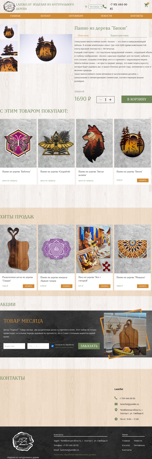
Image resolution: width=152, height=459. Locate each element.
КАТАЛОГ (46, 16)
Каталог (126, 445)
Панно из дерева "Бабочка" (16, 171)
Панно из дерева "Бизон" (130, 171)
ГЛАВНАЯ (15, 16)
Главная (126, 440)
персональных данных (64, 347)
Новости (138, 440)
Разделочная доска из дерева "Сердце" (17, 279)
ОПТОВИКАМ (76, 16)
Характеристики (119, 35)
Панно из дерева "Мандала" (131, 277)
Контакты (127, 449)
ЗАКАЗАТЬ (88, 346)
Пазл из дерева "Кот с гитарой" (89, 279)
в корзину (136, 99)
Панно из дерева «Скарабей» (55, 171)
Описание (83, 35)
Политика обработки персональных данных (75, 454)
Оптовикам (139, 445)
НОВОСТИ (106, 16)
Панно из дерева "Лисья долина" (91, 173)
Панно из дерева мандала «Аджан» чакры (53, 279)
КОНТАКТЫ (137, 16)
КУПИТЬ (142, 180)
